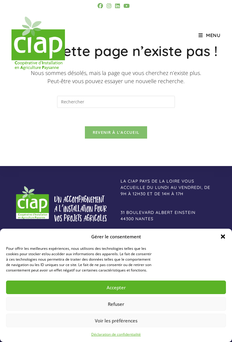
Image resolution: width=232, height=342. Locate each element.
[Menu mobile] (209, 35)
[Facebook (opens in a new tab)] (101, 6)
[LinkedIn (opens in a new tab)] (117, 6)
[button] (223, 237)
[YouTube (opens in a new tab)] (126, 6)
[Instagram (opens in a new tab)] (109, 6)
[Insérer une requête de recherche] (116, 102)
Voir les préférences (116, 321)
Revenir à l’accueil (116, 132)
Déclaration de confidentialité (116, 334)
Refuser (116, 304)
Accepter (116, 287)
